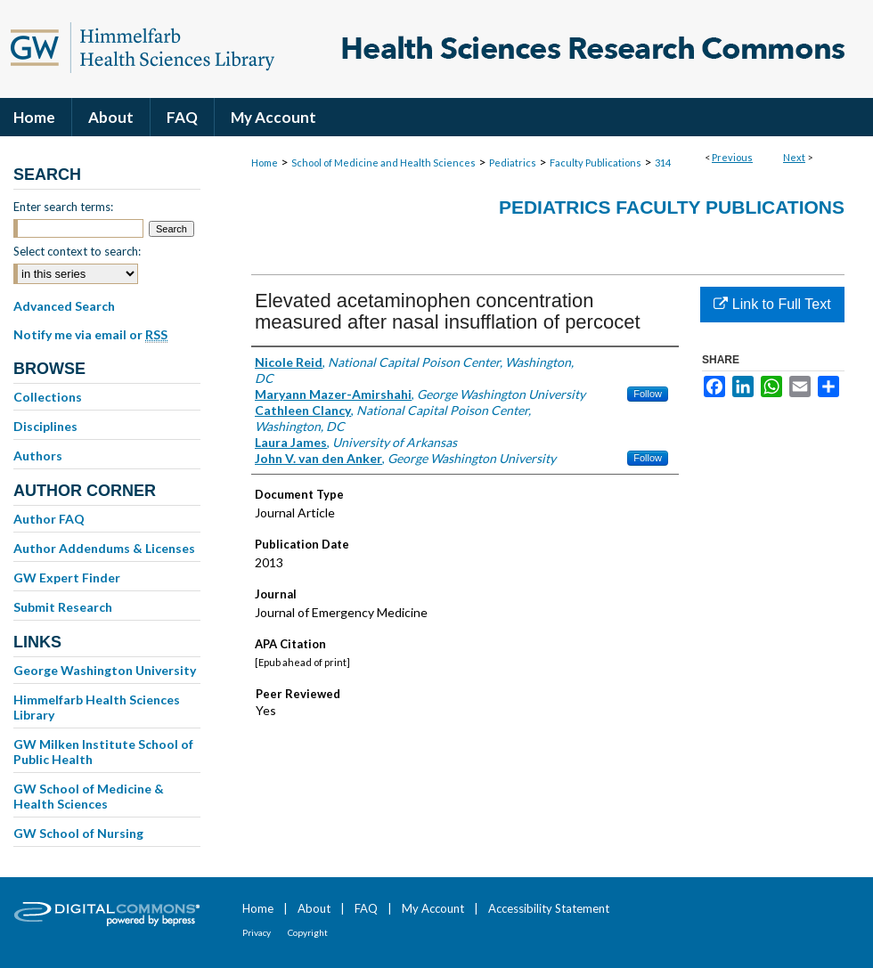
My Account (433, 908)
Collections (47, 396)
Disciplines (45, 426)
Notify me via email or (90, 335)
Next (794, 157)
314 (663, 162)
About (314, 908)
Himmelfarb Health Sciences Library (96, 707)
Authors (37, 455)
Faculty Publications (595, 162)
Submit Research (62, 606)
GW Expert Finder (66, 577)
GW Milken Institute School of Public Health (103, 751)
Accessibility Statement (548, 908)
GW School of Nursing (78, 833)
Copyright (308, 932)
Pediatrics (512, 162)
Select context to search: (77, 251)
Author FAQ (49, 518)
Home (264, 162)
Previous (732, 157)
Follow (647, 393)
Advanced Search (64, 305)
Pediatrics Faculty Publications (671, 207)
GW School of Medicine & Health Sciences (88, 796)
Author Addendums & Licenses (104, 548)
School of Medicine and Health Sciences (383, 162)
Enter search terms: (63, 206)
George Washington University (104, 670)
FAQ (366, 908)
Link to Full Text (772, 304)
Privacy (256, 932)
